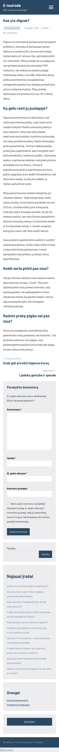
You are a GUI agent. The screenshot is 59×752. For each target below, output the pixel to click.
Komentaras (14, 409)
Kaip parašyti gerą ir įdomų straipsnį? (27, 622)
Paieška (11, 548)
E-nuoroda (12, 5)
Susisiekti (29, 721)
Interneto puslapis (17, 488)
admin (45, 28)
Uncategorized (12, 28)
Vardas (11, 458)
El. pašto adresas (17, 473)
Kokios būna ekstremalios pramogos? (27, 585)
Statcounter (6, 749)
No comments (10, 32)
